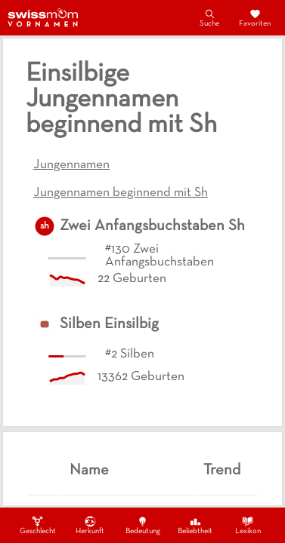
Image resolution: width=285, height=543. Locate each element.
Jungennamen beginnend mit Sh (120, 193)
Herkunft (90, 525)
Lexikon (248, 525)
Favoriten (255, 17)
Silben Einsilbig (109, 324)
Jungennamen (71, 165)
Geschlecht (38, 525)
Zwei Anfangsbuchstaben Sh (152, 226)
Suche (209, 17)
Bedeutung (142, 525)
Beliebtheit (195, 525)
